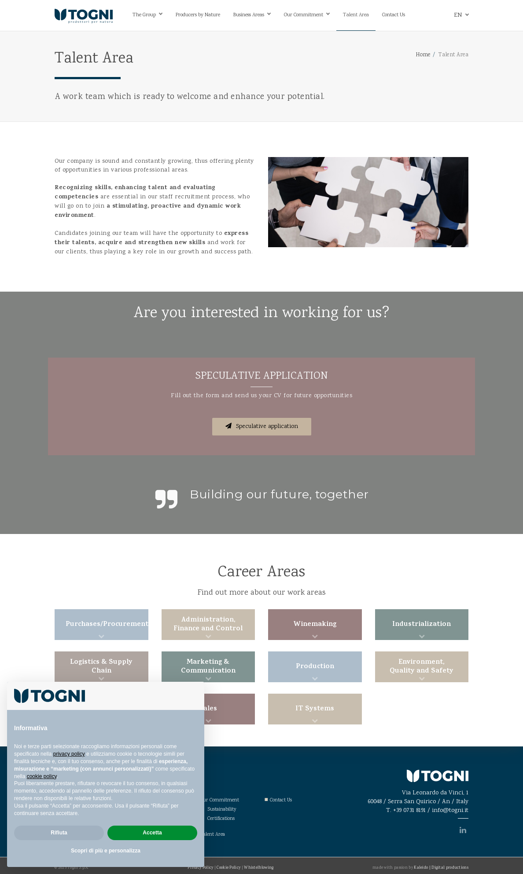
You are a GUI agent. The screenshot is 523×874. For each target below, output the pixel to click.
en (458, 15)
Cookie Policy (228, 868)
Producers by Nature (198, 15)
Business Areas (248, 15)
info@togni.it (450, 810)
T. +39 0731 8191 (406, 810)
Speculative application (261, 426)
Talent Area (356, 15)
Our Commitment (303, 15)
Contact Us (393, 15)
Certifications (221, 819)
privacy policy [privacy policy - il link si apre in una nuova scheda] (69, 754)
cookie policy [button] (42, 776)
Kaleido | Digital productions (441, 868)
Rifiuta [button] (59, 833)
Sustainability (221, 809)
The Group (144, 15)
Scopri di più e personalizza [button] (105, 851)
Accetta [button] (152, 833)
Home (423, 55)
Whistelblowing (258, 868)
